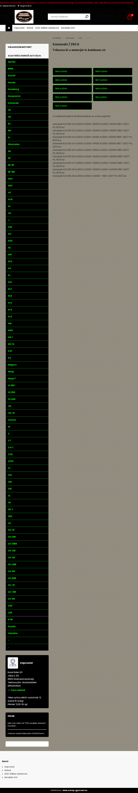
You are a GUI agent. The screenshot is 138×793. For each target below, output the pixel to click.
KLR (80, 38)
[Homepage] (9, 28)
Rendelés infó (68, 27)
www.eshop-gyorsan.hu (75, 790)
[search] (87, 16)
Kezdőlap (57, 38)
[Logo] (24, 17)
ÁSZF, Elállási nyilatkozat (47, 27)
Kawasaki (70, 38)
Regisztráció (26, 5)
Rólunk (30, 27)
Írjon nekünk (18, 690)
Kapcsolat (19, 27)
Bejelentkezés (9, 5)
